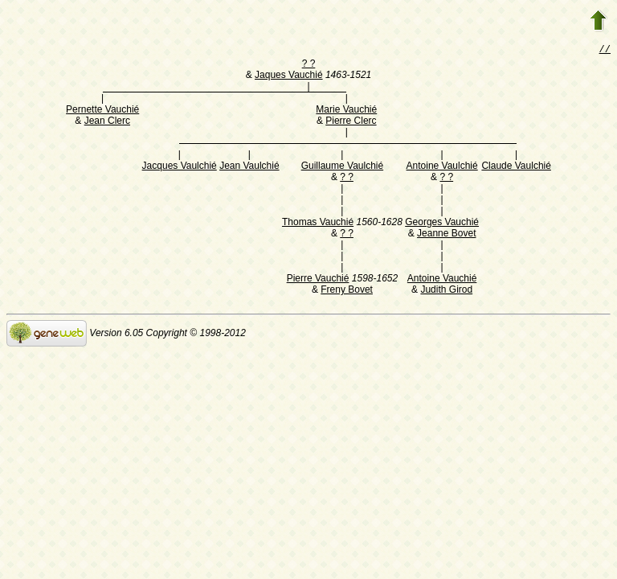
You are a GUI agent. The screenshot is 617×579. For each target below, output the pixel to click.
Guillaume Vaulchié (342, 167)
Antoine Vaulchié (442, 167)
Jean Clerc (107, 122)
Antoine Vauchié (442, 279)
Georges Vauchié (442, 223)
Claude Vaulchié (516, 167)
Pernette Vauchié (102, 111)
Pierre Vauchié (318, 279)
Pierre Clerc (350, 122)
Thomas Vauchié (317, 223)
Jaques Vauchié (289, 76)
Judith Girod (446, 291)
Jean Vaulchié (249, 167)
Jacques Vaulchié (179, 167)
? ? (309, 65)
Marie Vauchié (346, 111)
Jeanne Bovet (446, 234)
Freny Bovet (347, 291)
